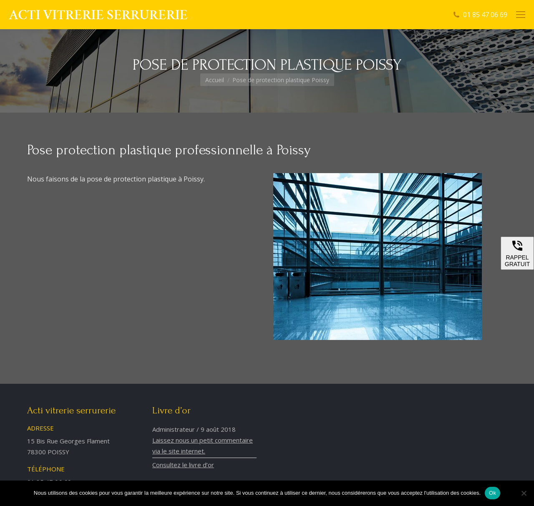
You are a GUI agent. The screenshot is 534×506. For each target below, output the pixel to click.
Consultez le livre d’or (183, 465)
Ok (492, 493)
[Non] (523, 493)
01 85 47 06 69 (485, 14)
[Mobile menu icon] (521, 15)
